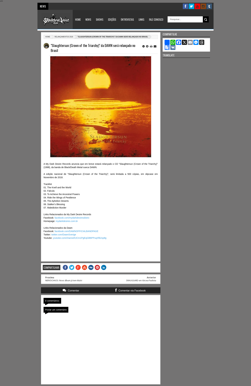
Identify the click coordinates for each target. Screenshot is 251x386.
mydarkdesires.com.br (67, 221)
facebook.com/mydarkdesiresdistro (72, 217)
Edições (112, 19)
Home (78, 19)
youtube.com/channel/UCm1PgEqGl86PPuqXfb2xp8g (79, 238)
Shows (99, 19)
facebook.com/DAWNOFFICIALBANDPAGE (76, 231)
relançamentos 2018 (64, 37)
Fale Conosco (156, 19)
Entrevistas (127, 19)
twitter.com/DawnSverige (63, 234)
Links (141, 19)
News (88, 19)
